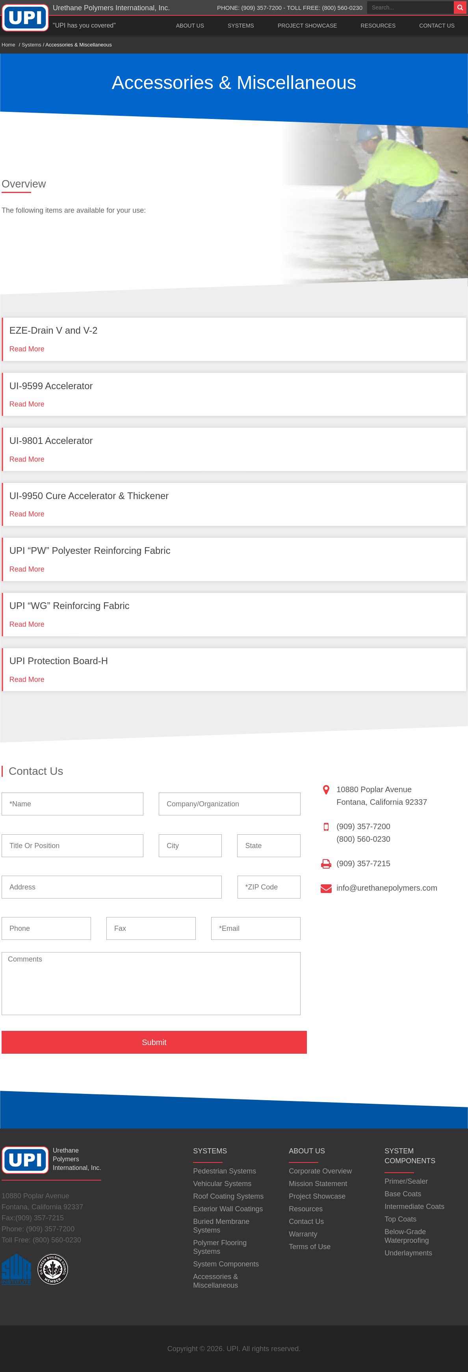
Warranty (303, 1234)
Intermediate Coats (414, 1206)
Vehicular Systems (222, 1184)
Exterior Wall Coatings (228, 1209)
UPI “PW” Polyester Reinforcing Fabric (90, 551)
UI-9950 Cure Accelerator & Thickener (89, 495)
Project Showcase (307, 25)
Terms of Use (310, 1247)
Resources (378, 25)
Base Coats (402, 1194)
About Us (190, 25)
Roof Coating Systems (228, 1196)
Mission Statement (318, 1184)
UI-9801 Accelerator (51, 440)
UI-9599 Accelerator (51, 385)
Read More (27, 349)
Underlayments (408, 1253)
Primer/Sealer (406, 1181)
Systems (241, 25)
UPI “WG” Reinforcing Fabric (69, 605)
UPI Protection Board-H (58, 660)
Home (8, 45)
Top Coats (400, 1219)
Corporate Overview (320, 1171)
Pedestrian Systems (224, 1171)
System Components (226, 1264)
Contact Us (437, 25)
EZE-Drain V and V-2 (53, 330)
